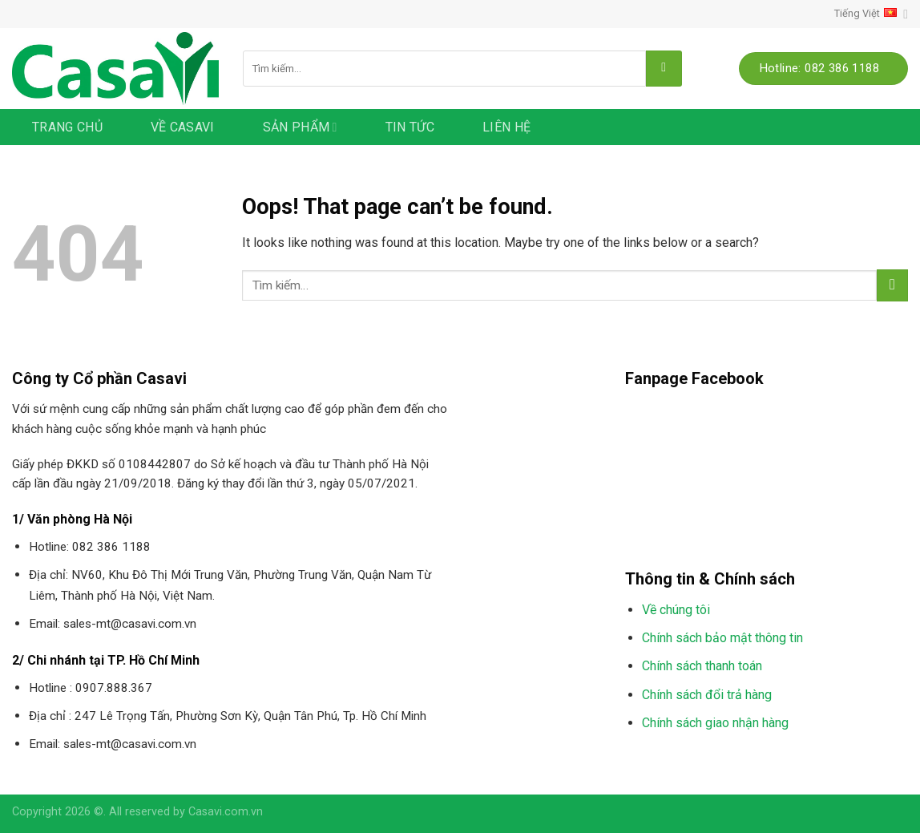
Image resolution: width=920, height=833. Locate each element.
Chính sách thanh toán (702, 665)
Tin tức (409, 127)
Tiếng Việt (871, 14)
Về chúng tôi (676, 609)
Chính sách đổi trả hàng (707, 694)
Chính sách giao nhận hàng (715, 722)
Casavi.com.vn (225, 812)
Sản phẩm (300, 127)
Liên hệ (506, 127)
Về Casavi (183, 127)
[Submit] (664, 69)
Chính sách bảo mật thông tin (722, 637)
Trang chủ (67, 127)
